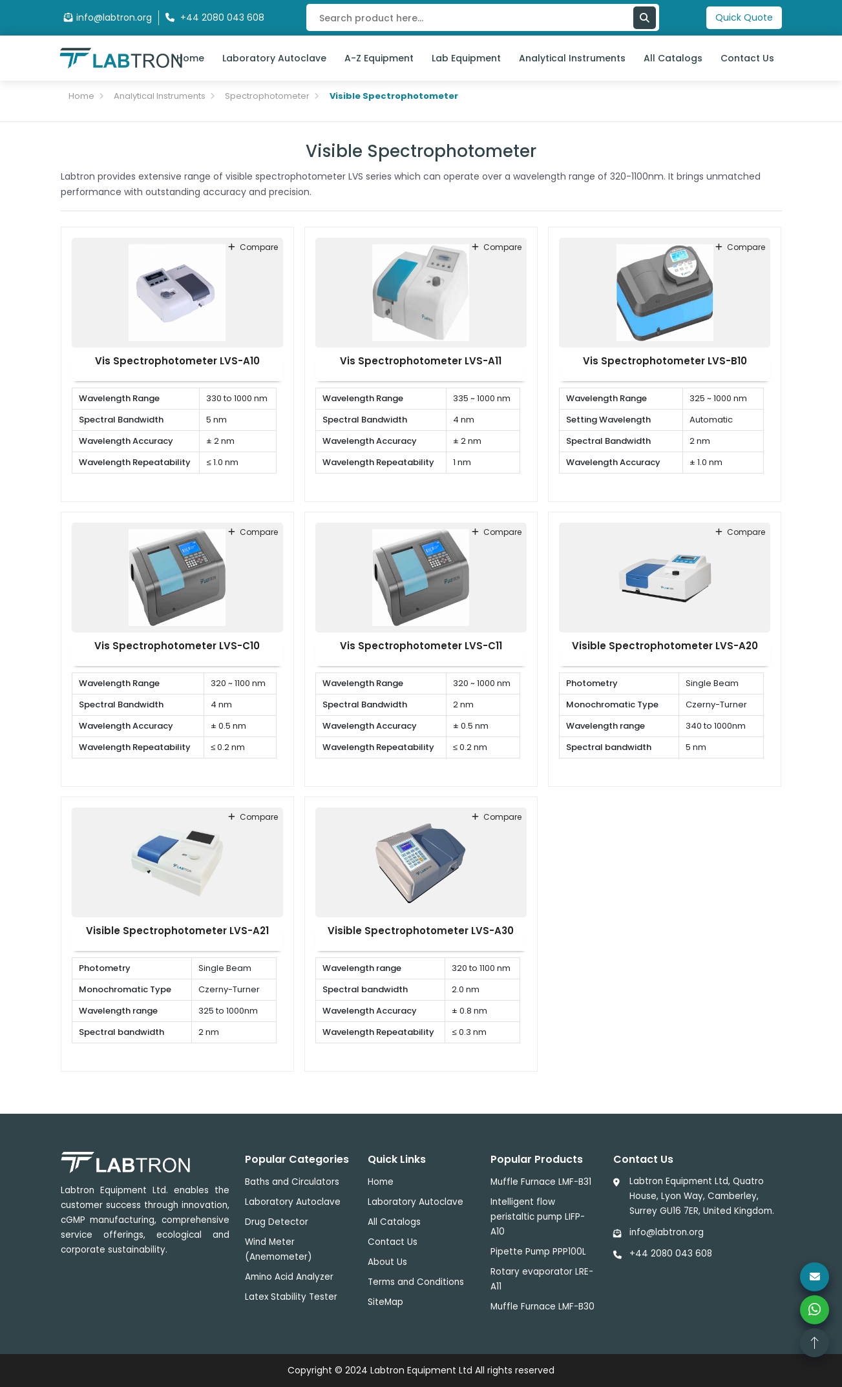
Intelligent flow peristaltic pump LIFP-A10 (537, 1217)
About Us (387, 1262)
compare (253, 247)
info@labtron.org (108, 17)
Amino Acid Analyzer (289, 1277)
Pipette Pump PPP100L (538, 1252)
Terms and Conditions (416, 1282)
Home (190, 58)
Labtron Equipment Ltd (421, 1370)
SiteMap (385, 1302)
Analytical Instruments (572, 58)
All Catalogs (673, 58)
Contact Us (747, 58)
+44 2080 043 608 (670, 1253)
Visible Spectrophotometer (394, 96)
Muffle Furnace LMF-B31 (540, 1182)
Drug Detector (276, 1222)
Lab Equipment (466, 58)
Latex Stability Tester (291, 1297)
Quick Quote (744, 17)
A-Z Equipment (379, 58)
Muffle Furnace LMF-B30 (542, 1306)
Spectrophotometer (267, 96)
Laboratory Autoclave (274, 58)
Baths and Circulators (292, 1182)
